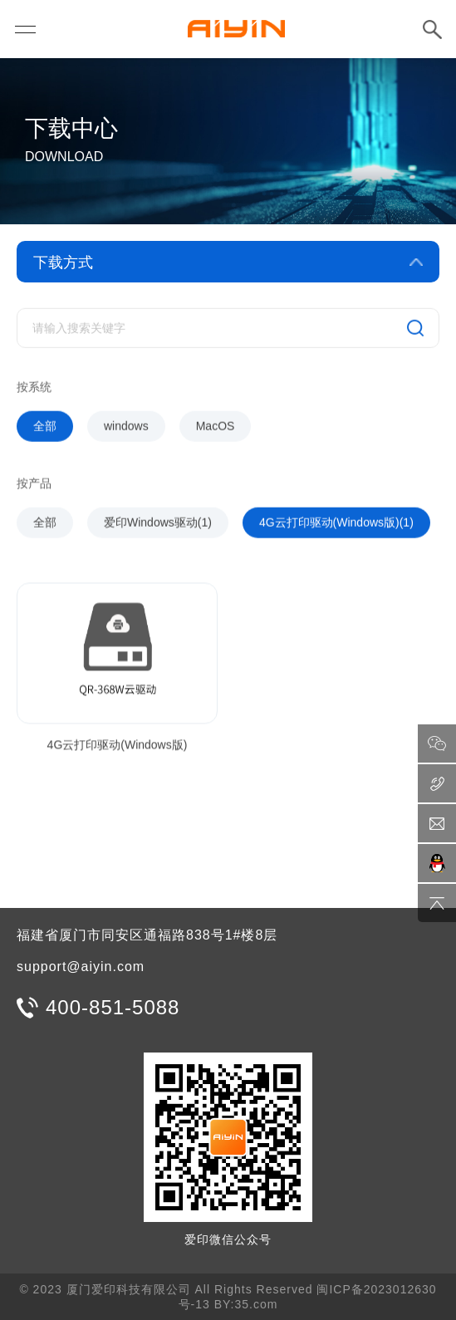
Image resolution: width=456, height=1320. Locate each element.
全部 (44, 429)
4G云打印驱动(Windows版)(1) (336, 525)
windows (126, 429)
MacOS (215, 429)
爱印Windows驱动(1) (158, 525)
